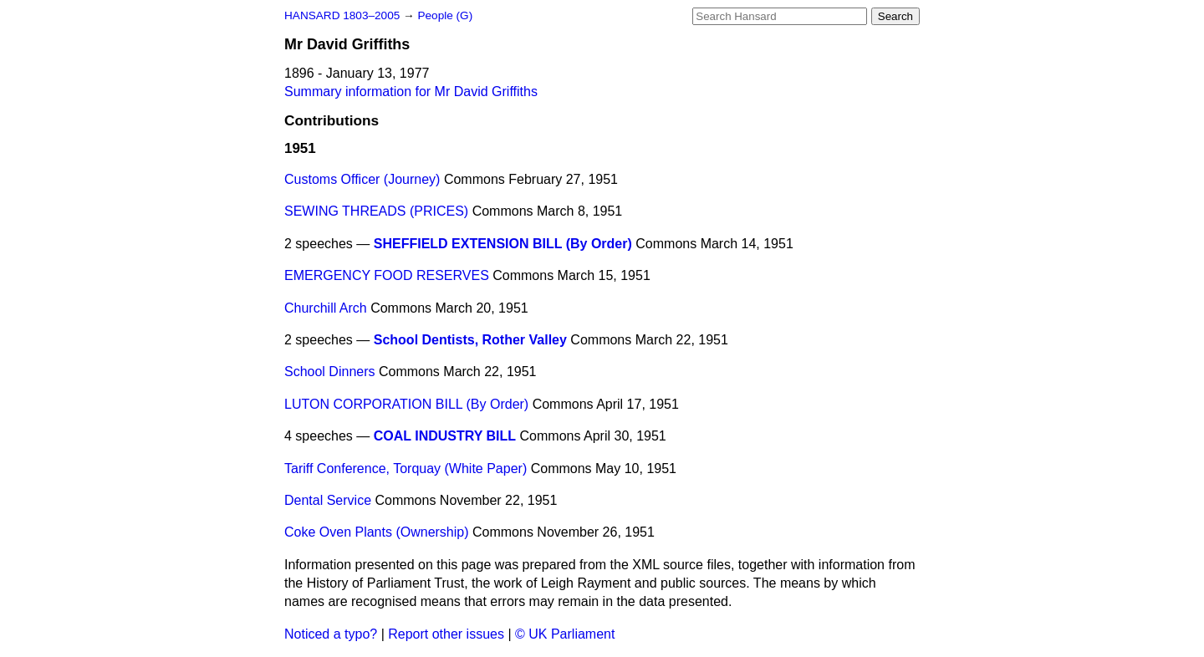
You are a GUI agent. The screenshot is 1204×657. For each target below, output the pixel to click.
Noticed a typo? (330, 634)
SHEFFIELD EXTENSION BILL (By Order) (503, 244)
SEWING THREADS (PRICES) (376, 211)
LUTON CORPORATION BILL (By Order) (406, 404)
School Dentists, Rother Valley (470, 340)
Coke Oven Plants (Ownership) (376, 532)
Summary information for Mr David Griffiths (411, 91)
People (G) (444, 15)
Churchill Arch (325, 308)
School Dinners (329, 371)
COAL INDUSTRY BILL (445, 436)
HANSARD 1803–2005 (342, 15)
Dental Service (327, 500)
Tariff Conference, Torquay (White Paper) (405, 468)
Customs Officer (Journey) (362, 179)
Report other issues (446, 634)
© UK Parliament (565, 634)
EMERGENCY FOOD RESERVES (386, 275)
